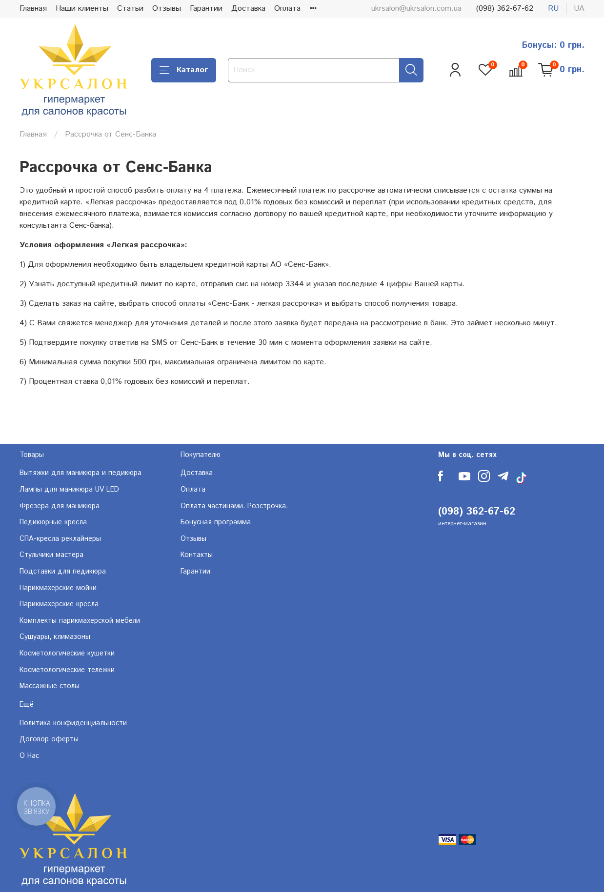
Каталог (184, 70)
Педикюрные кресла (53, 522)
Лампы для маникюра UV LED (69, 490)
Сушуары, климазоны (55, 637)
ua (579, 8)
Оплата (287, 8)
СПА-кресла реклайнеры (60, 539)
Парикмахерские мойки (58, 588)
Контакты (197, 555)
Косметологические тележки (67, 670)
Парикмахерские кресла (59, 604)
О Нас (29, 756)
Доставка (248, 8)
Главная (33, 8)
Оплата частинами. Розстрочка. (234, 506)
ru (553, 8)
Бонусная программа (216, 522)
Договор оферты (49, 739)
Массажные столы (50, 686)
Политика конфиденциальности (73, 723)
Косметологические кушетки (67, 653)
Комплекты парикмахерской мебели (80, 621)
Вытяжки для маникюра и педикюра (80, 473)
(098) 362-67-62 (504, 8)
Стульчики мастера (51, 555)
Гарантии (206, 8)
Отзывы (166, 8)
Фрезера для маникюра (60, 506)
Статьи (130, 8)
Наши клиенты (82, 8)
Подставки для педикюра (63, 571)
